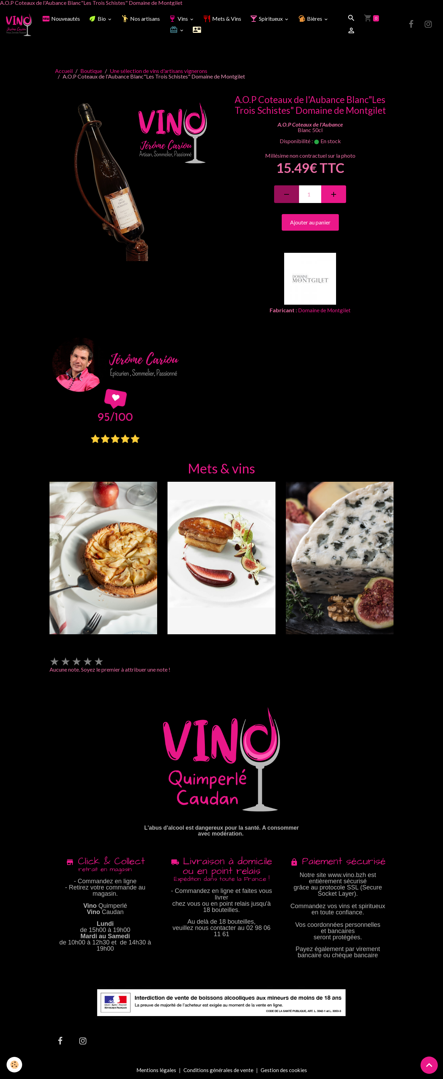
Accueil (64, 71)
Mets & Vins (223, 19)
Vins (179, 19)
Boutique (91, 71)
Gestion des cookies (284, 1070)
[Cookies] (14, 1064)
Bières (311, 19)
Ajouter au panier (310, 223)
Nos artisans (141, 19)
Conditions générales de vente (217, 1070)
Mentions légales (155, 1070)
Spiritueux (267, 19)
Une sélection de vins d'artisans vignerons (158, 71)
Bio (98, 19)
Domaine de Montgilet (324, 311)
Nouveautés (62, 19)
